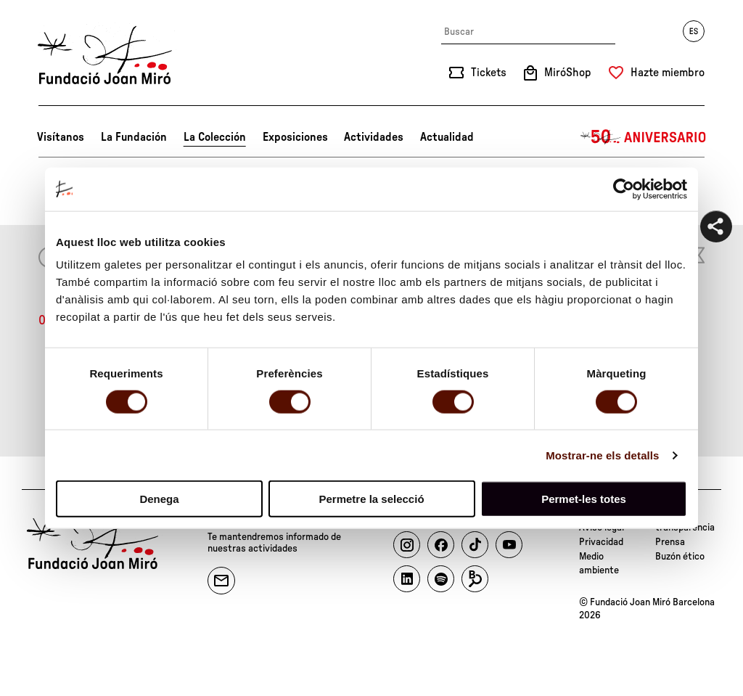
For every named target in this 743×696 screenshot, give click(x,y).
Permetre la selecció (371, 499)
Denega (158, 499)
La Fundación (134, 137)
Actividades (373, 137)
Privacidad (601, 542)
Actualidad (447, 137)
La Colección (215, 137)
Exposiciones (295, 137)
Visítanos (60, 137)
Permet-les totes (583, 499)
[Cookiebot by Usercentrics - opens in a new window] (623, 189)
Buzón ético (680, 557)
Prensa (670, 542)
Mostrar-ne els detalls (602, 455)
